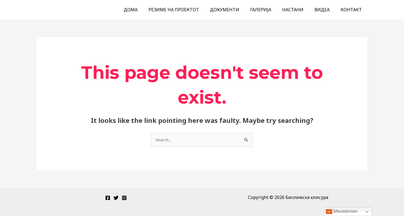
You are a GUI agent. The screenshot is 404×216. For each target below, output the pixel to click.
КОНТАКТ (352, 10)
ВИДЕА (325, 10)
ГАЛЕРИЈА (268, 10)
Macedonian (342, 211)
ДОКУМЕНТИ (234, 10)
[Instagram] (124, 198)
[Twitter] (116, 198)
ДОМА (145, 10)
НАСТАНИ (298, 10)
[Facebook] (107, 198)
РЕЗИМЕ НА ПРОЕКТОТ (186, 10)
